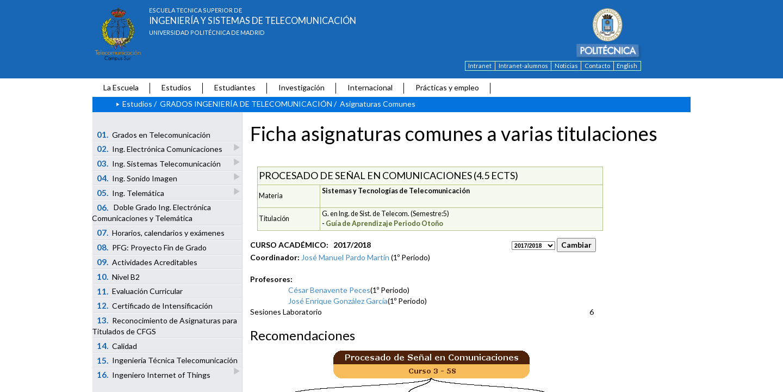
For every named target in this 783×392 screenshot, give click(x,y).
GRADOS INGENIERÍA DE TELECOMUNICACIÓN (246, 103)
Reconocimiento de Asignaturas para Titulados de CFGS (164, 325)
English (627, 65)
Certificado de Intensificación (155, 305)
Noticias (566, 65)
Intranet (480, 65)
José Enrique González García (338, 300)
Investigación (301, 87)
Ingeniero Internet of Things (154, 374)
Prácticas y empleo (447, 87)
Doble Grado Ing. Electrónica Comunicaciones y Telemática (151, 213)
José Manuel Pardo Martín (345, 257)
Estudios (176, 87)
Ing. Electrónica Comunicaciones (160, 148)
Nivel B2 (118, 276)
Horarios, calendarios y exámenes (161, 232)
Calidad (117, 346)
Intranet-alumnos (523, 65)
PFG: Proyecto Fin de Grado (152, 247)
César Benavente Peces (329, 290)
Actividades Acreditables (147, 262)
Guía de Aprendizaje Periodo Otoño (384, 223)
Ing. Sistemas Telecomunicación (159, 163)
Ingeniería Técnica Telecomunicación (168, 361)
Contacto (597, 65)
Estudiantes (235, 87)
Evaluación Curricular (140, 291)
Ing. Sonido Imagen (138, 178)
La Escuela (121, 87)
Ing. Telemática (131, 192)
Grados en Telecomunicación (154, 134)
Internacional (370, 87)
